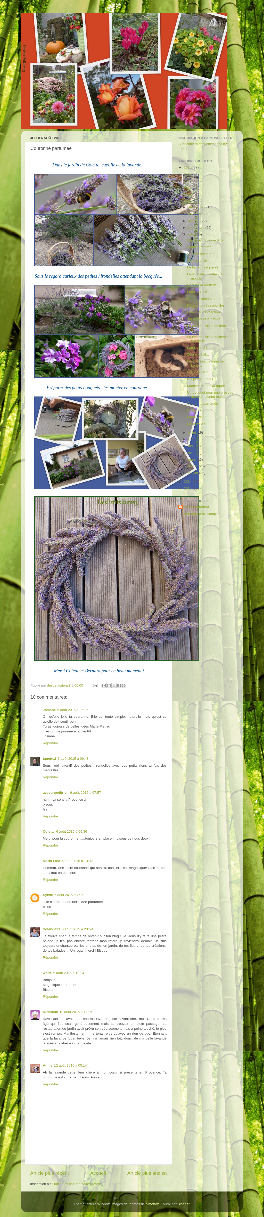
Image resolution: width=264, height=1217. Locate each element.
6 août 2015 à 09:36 (71, 831)
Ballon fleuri (196, 410)
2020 (188, 167)
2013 (188, 488)
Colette (49, 831)
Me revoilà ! (196, 424)
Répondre (50, 743)
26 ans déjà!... (198, 354)
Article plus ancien (147, 1173)
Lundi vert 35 (197, 292)
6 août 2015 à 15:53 (69, 895)
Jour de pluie (197, 261)
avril (191, 453)
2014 (188, 482)
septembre (196, 228)
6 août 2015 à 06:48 (73, 758)
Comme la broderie (202, 285)
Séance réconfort (200, 254)
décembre (196, 207)
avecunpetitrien (56, 793)
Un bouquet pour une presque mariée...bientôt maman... (210, 395)
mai (191, 446)
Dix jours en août (200, 379)
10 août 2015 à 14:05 (76, 1012)
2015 (188, 201)
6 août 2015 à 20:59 (77, 929)
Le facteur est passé (203, 267)
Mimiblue (50, 1012)
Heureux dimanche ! (202, 299)
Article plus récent (49, 1173)
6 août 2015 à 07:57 (85, 793)
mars (192, 459)
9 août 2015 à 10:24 (68, 973)
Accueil (98, 1173)
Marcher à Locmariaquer (206, 386)
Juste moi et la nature (203, 319)
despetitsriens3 (196, 507)
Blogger (183, 1204)
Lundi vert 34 (197, 348)
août (192, 234)
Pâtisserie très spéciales (206, 305)
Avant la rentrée (199, 247)
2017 (188, 188)
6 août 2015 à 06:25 (72, 710)
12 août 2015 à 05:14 (70, 1065)
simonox (152, 1204)
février (193, 466)
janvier (193, 473)
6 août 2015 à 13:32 (77, 861)
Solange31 (51, 929)
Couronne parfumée (202, 403)
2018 (188, 181)
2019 (188, 174)
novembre (196, 214)
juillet (192, 432)
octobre (194, 221)
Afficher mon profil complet (199, 514)
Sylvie (48, 895)
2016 (188, 195)
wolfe (47, 973)
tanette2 (49, 758)
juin (191, 439)
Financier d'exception (203, 312)
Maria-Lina (51, 861)
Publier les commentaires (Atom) (77, 1184)
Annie (48, 1065)
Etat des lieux (197, 372)
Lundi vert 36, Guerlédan (206, 240)
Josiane (49, 710)
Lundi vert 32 (197, 417)
